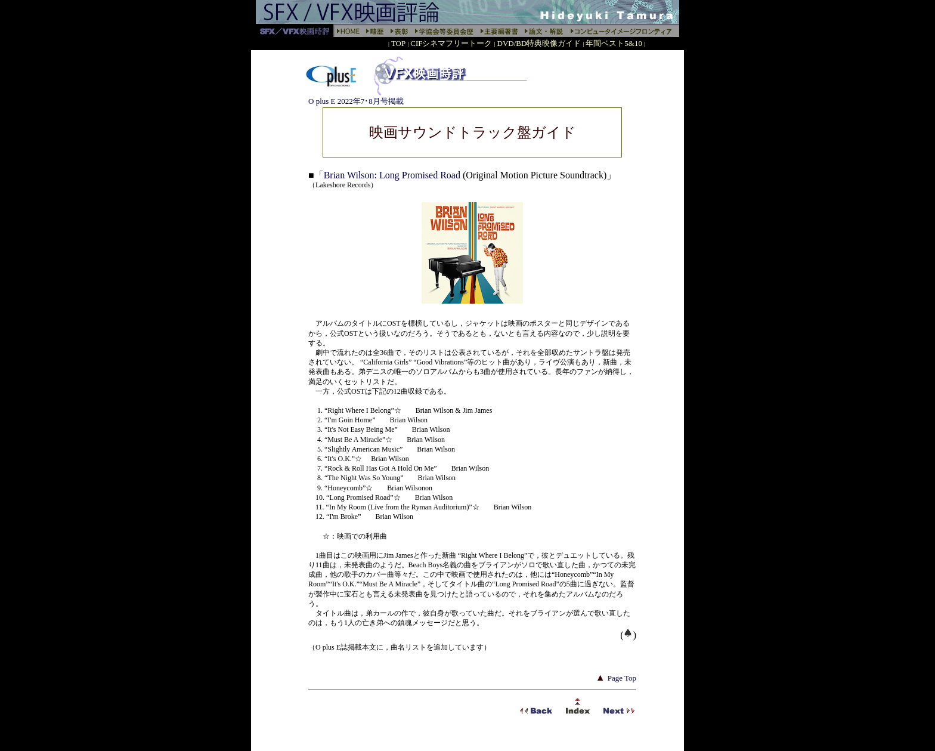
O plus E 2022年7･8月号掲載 (356, 101)
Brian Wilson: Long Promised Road (393, 175)
